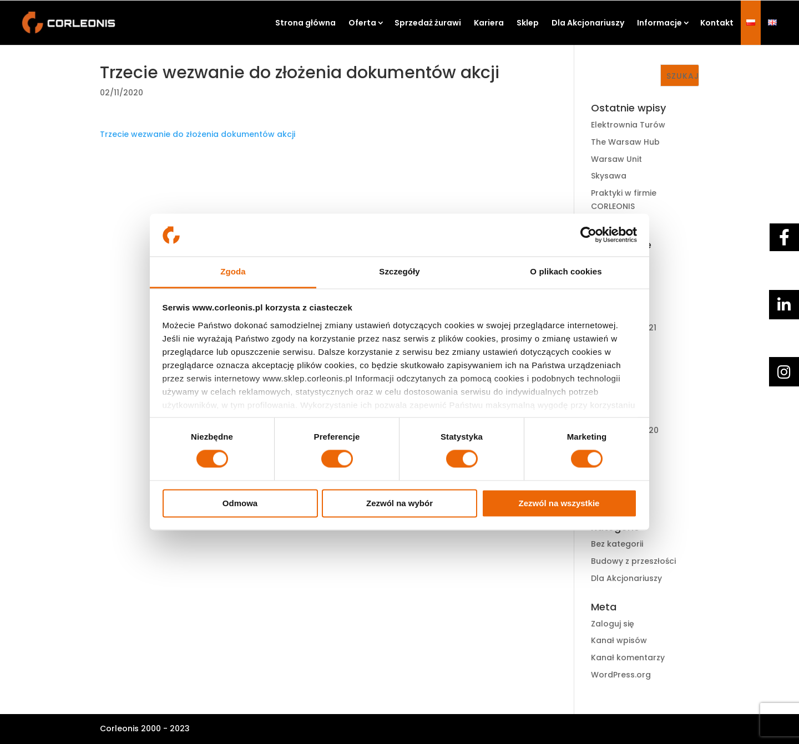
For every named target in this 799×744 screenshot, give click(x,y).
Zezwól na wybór (399, 503)
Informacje (659, 22)
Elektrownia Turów (628, 124)
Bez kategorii (617, 543)
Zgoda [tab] (233, 271)
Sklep (528, 22)
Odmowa (239, 503)
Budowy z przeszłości (633, 561)
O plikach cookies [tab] (565, 271)
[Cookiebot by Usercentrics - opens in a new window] (588, 235)
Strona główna (305, 22)
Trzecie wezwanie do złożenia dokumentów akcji (197, 134)
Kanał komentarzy (628, 657)
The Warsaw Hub (625, 141)
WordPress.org (621, 674)
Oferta (362, 22)
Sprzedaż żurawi (428, 22)
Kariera (489, 22)
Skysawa (608, 175)
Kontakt (717, 22)
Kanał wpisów (619, 640)
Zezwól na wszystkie (559, 503)
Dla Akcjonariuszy (588, 22)
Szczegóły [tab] (399, 271)
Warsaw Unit (616, 159)
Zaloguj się (612, 623)
